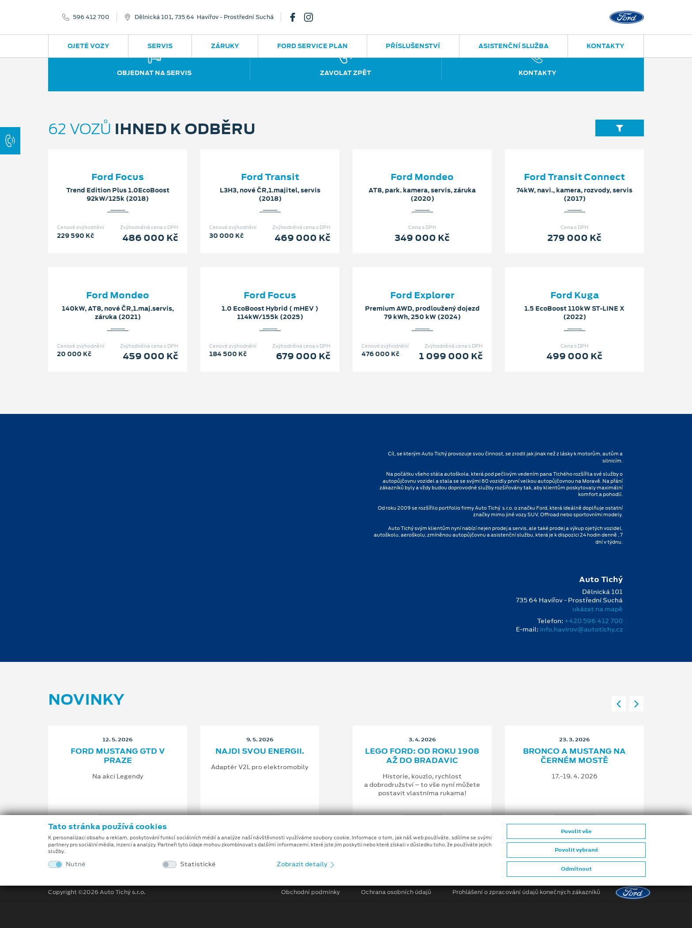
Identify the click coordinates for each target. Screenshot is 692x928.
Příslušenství (413, 45)
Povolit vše (576, 831)
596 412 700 (91, 17)
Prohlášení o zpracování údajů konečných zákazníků (526, 892)
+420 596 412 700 (593, 620)
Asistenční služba (513, 45)
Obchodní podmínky (310, 892)
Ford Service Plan (312, 45)
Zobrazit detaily (306, 864)
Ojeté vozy (88, 45)
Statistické (198, 864)
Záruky (225, 45)
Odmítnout (576, 868)
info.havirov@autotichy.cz (581, 629)
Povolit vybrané (576, 849)
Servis (160, 45)
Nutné (76, 864)
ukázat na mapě (597, 609)
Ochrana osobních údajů (396, 892)
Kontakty (605, 45)
